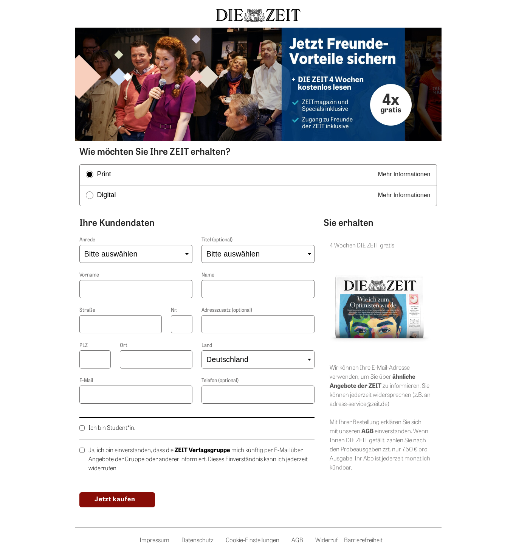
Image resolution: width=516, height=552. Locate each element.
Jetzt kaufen (115, 499)
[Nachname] (258, 289)
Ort (123, 345)
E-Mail (86, 381)
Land (206, 345)
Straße (87, 310)
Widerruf (326, 540)
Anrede (87, 240)
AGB (297, 540)
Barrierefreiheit (363, 540)
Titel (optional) (216, 240)
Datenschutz (197, 540)
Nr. (174, 310)
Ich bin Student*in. (111, 428)
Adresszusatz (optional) (226, 310)
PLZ (83, 345)
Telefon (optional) (220, 381)
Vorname (89, 275)
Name (207, 275)
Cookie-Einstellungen (252, 540)
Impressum (154, 540)
